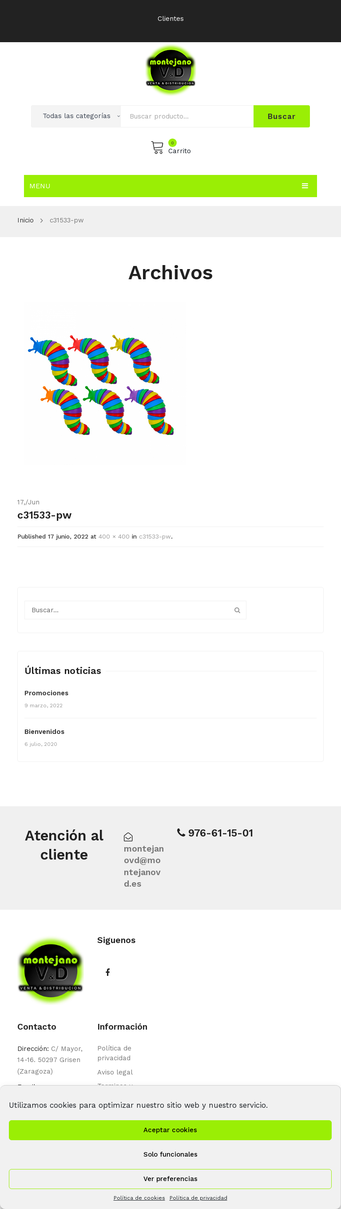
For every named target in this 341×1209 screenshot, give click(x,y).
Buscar (281, 116)
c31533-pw (155, 536)
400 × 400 (114, 536)
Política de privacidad (198, 1198)
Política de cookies (139, 1198)
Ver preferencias (170, 1179)
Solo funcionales (170, 1154)
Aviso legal (115, 1072)
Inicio (25, 220)
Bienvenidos (44, 732)
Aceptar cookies (170, 1130)
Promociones (46, 693)
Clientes (171, 19)
